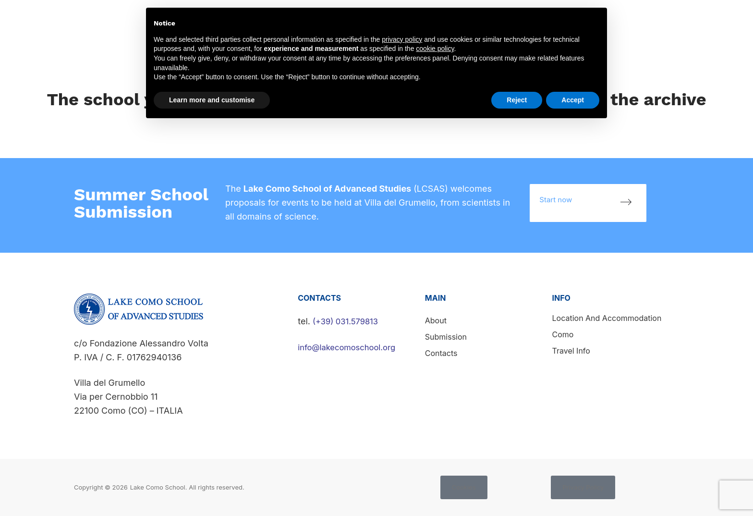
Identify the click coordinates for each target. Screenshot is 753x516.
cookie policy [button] (435, 48)
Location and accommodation (607, 318)
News (628, 20)
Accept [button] (572, 100)
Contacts (728, 20)
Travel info (571, 351)
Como (563, 334)
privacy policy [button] (402, 39)
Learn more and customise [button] (212, 100)
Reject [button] (517, 100)
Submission (675, 20)
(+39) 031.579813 (348, 321)
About (436, 320)
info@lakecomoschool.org (351, 347)
